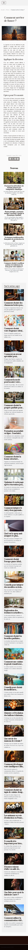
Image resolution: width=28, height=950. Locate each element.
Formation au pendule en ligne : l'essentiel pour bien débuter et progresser (13, 434)
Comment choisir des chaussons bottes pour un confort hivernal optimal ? (13, 306)
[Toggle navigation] (4, 2)
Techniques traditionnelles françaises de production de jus (14, 239)
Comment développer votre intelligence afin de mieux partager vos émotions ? (13, 767)
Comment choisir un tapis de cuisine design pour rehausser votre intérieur (13, 793)
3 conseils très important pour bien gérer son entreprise (13, 843)
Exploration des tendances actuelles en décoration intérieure (13, 612)
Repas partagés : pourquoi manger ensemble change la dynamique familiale (14, 213)
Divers (7, 10)
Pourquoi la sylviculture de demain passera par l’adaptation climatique (14, 187)
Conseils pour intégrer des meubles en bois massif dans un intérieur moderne (13, 588)
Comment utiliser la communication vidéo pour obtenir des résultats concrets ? (13, 921)
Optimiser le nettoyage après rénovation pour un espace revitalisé (14, 484)
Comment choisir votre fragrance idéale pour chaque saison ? (13, 330)
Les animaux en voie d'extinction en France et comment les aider (13, 817)
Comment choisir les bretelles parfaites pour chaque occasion (13, 638)
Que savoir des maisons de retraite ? (13, 740)
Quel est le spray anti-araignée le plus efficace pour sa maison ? (13, 537)
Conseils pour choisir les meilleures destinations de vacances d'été (13, 691)
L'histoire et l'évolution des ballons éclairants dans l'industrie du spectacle (13, 716)
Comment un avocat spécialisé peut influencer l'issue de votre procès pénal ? (13, 357)
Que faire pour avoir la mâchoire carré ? (14, 893)
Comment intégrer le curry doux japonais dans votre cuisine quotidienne (13, 511)
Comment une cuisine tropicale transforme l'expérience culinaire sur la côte (13, 665)
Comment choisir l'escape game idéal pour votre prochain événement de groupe (13, 562)
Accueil (2, 10)
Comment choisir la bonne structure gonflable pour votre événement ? (13, 460)
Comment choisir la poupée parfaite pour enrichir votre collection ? (13, 409)
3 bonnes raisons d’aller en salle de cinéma (11, 869)
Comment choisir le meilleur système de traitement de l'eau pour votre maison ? (14, 265)
